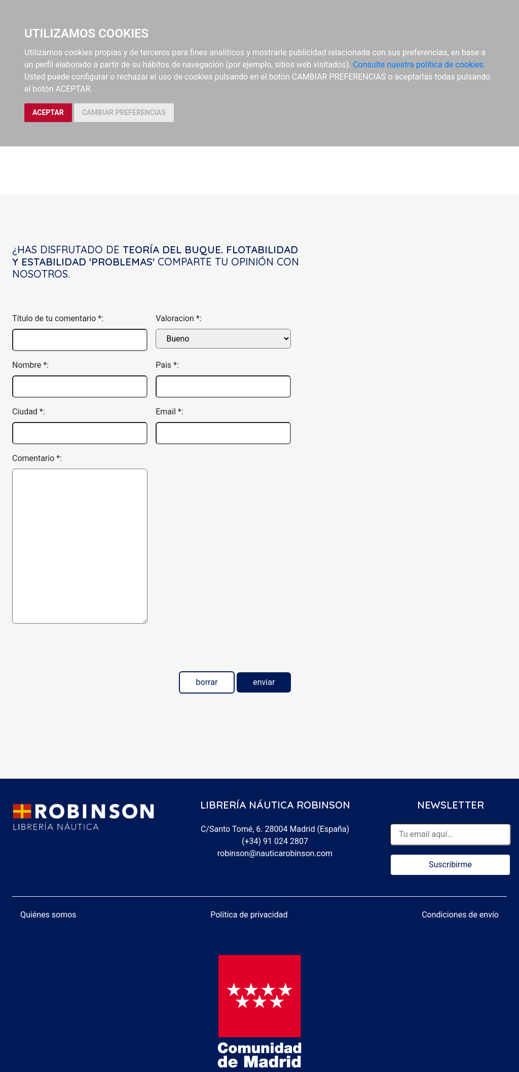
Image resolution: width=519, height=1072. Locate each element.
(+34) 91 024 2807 (275, 841)
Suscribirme (450, 864)
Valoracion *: (178, 318)
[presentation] (89, 651)
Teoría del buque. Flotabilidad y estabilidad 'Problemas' (155, 255)
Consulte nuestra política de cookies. (419, 64)
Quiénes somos (48, 915)
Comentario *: (37, 458)
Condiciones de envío (460, 915)
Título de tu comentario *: (57, 318)
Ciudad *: (28, 411)
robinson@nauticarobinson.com (274, 853)
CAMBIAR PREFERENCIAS (124, 112)
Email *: (169, 411)
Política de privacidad (248, 915)
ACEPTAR (48, 112)
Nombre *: (30, 365)
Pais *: (167, 365)
